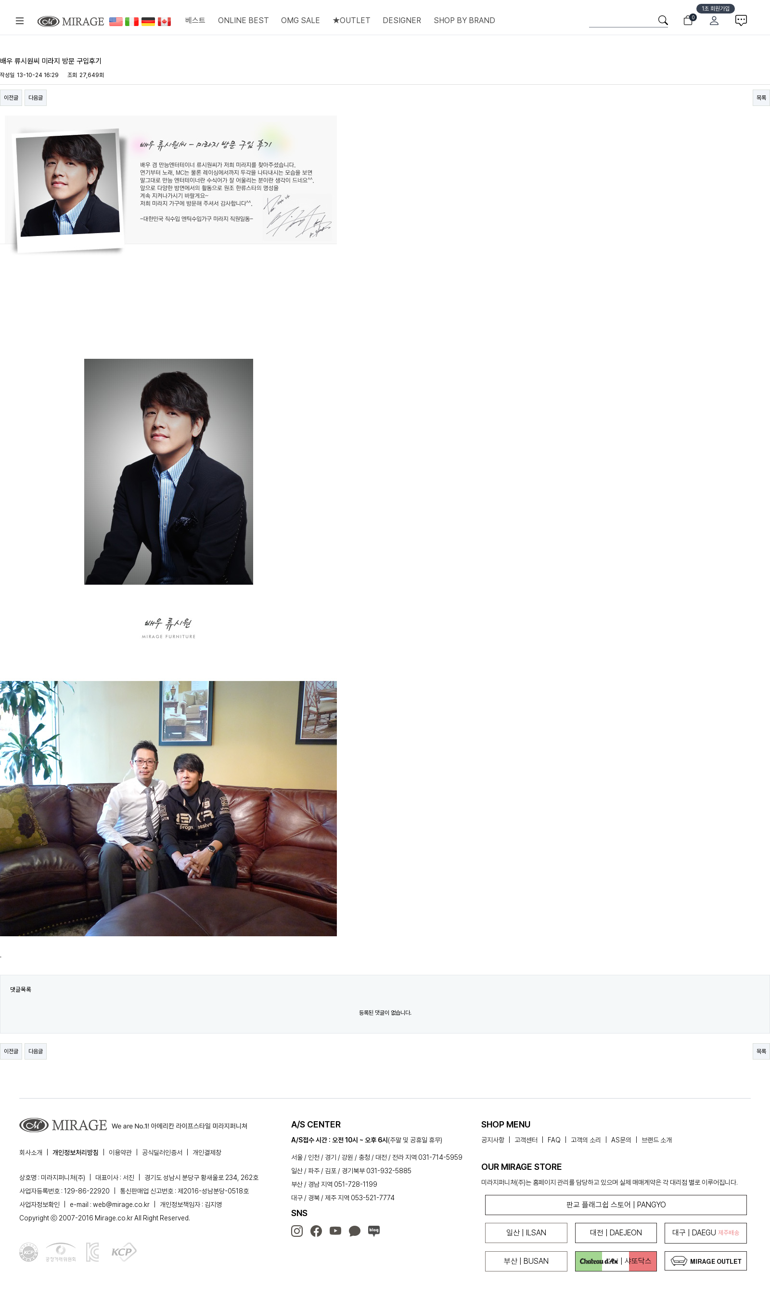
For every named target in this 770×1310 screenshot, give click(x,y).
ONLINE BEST (243, 20)
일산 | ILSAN (526, 1232)
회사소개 (30, 1152)
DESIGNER (402, 20)
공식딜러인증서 (162, 1152)
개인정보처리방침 (75, 1152)
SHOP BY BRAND (464, 20)
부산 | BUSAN (526, 1261)
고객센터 (526, 1140)
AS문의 (621, 1140)
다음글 (35, 97)
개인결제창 (206, 1152)
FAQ (554, 1140)
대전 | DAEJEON (616, 1232)
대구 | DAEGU (705, 1232)
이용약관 (120, 1152)
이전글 (11, 97)
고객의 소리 (586, 1140)
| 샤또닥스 (616, 1261)
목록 (761, 97)
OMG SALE (300, 20)
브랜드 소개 (657, 1140)
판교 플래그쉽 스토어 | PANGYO (616, 1204)
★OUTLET (352, 20)
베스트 (195, 20)
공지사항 (492, 1140)
